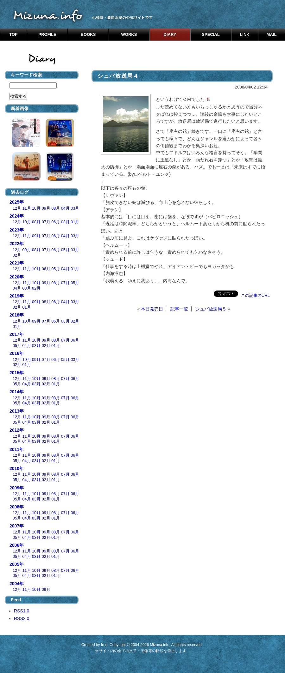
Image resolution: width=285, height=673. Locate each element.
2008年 (17, 506)
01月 (75, 222)
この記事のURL (255, 295)
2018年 (17, 314)
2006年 (17, 545)
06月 (55, 222)
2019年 (17, 295)
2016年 (17, 353)
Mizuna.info (159, 645)
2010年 (17, 468)
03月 (75, 208)
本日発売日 (152, 308)
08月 (55, 208)
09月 (46, 208)
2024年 (17, 216)
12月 (17, 208)
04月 (65, 208)
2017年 (17, 334)
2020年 (17, 276)
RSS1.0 (21, 610)
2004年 (17, 583)
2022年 (17, 243)
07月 (46, 222)
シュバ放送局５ (210, 308)
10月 (36, 208)
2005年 (17, 564)
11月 (26, 208)
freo (104, 645)
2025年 (17, 202)
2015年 (17, 372)
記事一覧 (179, 308)
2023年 (17, 229)
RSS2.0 (21, 618)
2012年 (17, 430)
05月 (65, 250)
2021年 (17, 262)
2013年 (17, 411)
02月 (17, 255)
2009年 (17, 487)
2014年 (17, 391)
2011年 (17, 449)
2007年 (17, 525)
